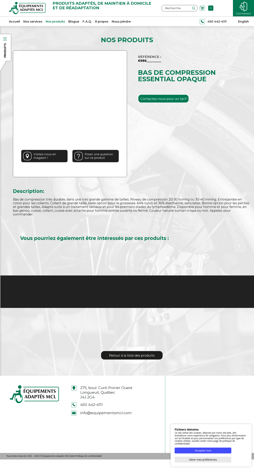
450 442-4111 (87, 414)
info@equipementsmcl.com (101, 422)
